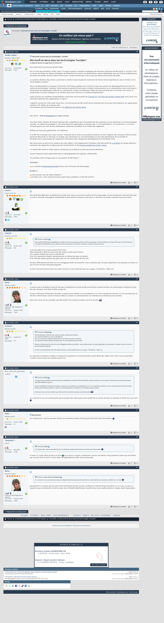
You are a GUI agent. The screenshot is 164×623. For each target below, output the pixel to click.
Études (97, 2)
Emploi (88, 2)
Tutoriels (43, 2)
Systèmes (116, 6)
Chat (67, 2)
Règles (58, 14)
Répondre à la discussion (15, 26)
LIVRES (63, 9)
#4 (137, 279)
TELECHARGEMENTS (61, 516)
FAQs (43, 516)
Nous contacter (111, 592)
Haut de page (133, 592)
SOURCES (87, 9)
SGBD (94, 6)
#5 (137, 322)
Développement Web (50, 166)
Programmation (84, 6)
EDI (76, 6)
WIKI (102, 9)
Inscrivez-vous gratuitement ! (48, 11)
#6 (137, 368)
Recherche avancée (156, 14)
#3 (137, 229)
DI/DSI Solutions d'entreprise (23, 6)
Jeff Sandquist (49, 116)
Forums (33, 2)
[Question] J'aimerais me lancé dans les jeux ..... (22, 577)
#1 (137, 51)
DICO (108, 9)
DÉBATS (96, 9)
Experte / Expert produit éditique (50, 560)
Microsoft (54, 6)
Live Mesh (116, 143)
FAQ (52, 2)
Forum (9, 19)
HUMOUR (115, 9)
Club (113, 2)
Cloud (37, 6)
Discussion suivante (81, 526)
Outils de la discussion (119, 47)
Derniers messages (7, 14)
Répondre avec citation (118, 182)
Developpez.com (122, 592)
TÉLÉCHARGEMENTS (75, 9)
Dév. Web (68, 6)
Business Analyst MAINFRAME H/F (50, 551)
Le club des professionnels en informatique (30, 19)
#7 (137, 410)
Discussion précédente (62, 526)
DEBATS (86, 516)
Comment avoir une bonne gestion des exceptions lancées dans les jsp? (31, 572)
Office (101, 6)
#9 (137, 467)
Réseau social (29, 14)
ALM (47, 6)
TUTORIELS (39, 9)
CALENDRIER (105, 516)
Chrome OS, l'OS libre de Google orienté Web (106, 97)
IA (42, 6)
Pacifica (43, 553)
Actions (18, 14)
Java (61, 6)
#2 (137, 187)
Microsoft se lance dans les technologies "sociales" (39, 31)
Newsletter (77, 2)
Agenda (45, 14)
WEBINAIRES (54, 9)
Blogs (59, 2)
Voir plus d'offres (99, 565)
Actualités (53, 19)
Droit (105, 2)
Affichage (133, 47)
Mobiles (108, 6)
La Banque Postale (48, 562)
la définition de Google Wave (74, 107)
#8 (137, 437)
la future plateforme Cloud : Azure (92, 145)
